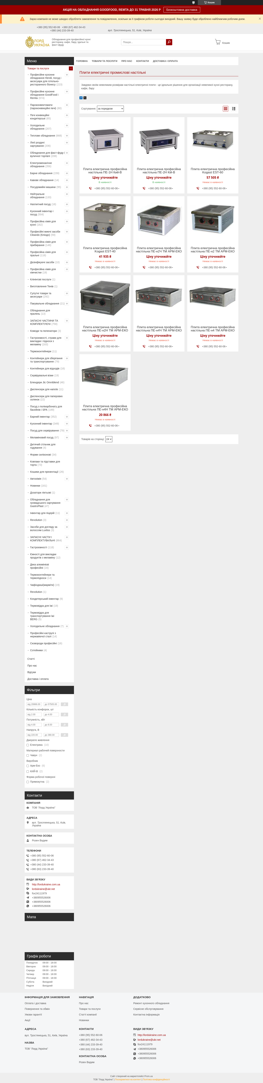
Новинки (35, 485)
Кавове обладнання (42, 180)
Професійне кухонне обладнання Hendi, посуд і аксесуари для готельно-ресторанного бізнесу (45, 79)
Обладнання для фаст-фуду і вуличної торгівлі (47, 154)
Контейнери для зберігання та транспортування (46, 360)
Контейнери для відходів (44, 368)
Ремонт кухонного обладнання (151, 1003)
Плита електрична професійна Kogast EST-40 (105, 250)
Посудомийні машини (43, 187)
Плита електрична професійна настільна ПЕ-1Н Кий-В (105, 171)
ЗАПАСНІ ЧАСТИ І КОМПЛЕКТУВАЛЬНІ (42, 539)
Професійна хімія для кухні (43, 223)
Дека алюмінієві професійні (39, 566)
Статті (31, 658)
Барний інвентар (40, 416)
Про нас (126, 61)
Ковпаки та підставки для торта (45, 463)
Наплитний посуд (40, 204)
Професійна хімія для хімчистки (43, 271)
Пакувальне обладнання (44, 303)
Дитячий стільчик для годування (42, 446)
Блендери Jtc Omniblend (44, 382)
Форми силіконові (40, 454)
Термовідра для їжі (41, 605)
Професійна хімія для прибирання (43, 243)
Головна (82, 61)
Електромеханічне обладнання (41, 165)
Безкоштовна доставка (181, 9)
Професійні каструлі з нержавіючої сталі (43, 635)
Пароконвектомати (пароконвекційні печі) (43, 106)
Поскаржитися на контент (128, 1079)
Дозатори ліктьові (40, 492)
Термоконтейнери (40, 351)
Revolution (36, 520)
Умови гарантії (33, 1014)
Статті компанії (88, 1014)
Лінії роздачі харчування (37, 144)
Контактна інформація (146, 1014)
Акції (27, 1020)
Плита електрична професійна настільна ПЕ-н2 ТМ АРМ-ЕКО (213, 250)
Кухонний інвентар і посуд (41, 213)
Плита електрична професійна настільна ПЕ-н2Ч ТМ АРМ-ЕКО (159, 250)
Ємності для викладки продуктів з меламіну (43, 556)
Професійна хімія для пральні (43, 254)
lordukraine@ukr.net (43, 889)
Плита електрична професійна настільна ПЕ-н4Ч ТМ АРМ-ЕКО (159, 329)
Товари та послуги (104, 61)
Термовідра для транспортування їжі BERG (42, 616)
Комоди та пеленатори (43, 330)
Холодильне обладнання (37, 127)
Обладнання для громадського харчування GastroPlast (45, 503)
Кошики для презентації (44, 471)
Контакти (142, 61)
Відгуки (31, 672)
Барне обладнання (41, 173)
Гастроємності (38, 547)
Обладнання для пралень (40, 312)
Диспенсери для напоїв (44, 389)
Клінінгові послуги (40, 279)
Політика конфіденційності (156, 1079)
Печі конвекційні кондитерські (39, 117)
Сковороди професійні (43, 643)
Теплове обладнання (42, 135)
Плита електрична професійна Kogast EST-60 (213, 171)
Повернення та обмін (37, 1008)
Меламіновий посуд (41, 437)
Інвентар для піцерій (42, 513)
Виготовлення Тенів (41, 286)
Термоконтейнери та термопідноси (42, 576)
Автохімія (35, 478)
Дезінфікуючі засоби (42, 262)
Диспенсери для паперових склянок (46, 398)
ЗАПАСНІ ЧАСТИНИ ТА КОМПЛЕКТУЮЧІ (44, 322)
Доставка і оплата (165, 61)
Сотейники (36, 650)
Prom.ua (148, 1076)
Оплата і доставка (35, 1003)
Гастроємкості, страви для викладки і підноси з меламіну (45, 341)
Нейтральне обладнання (37, 196)
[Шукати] (169, 42)
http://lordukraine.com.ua (46, 884)
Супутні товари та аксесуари (40, 295)
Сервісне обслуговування (148, 1008)
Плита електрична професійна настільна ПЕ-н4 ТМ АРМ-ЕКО (213, 329)
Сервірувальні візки (41, 375)
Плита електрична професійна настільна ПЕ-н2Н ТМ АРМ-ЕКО (105, 329)
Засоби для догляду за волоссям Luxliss (43, 528)
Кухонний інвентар (41, 423)
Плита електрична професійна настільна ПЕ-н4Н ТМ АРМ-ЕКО (105, 408)
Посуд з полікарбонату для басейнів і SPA (46, 408)
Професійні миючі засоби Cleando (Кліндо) (45, 233)
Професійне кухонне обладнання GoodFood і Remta (44, 94)
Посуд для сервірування (44, 430)
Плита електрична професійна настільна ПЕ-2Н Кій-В (159, 171)
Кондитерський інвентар (44, 598)
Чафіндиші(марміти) (42, 584)
